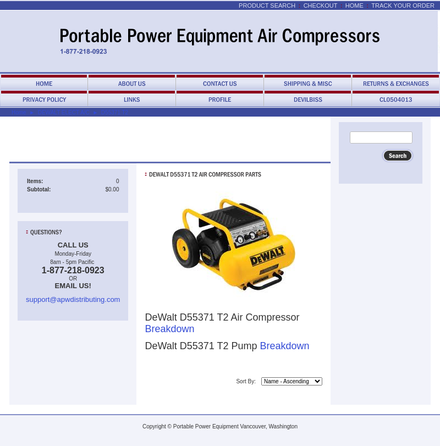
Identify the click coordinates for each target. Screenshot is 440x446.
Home (354, 5)
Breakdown (169, 328)
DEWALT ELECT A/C (64, 112)
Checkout (321, 5)
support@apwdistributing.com (73, 299)
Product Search (267, 5)
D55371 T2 (114, 112)
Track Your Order (403, 5)
